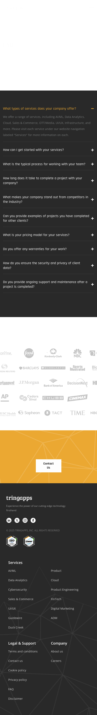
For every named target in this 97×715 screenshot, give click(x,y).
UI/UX (12, 608)
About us (57, 651)
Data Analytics (17, 580)
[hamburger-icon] (91, 8)
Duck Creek (15, 627)
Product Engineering (64, 589)
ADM (54, 618)
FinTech (56, 599)
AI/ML (12, 571)
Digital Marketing (62, 608)
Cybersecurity (17, 589)
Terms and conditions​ (23, 651)
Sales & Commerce (20, 599)
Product (56, 571)
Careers (56, 661)
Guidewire (15, 618)
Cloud (55, 580)
